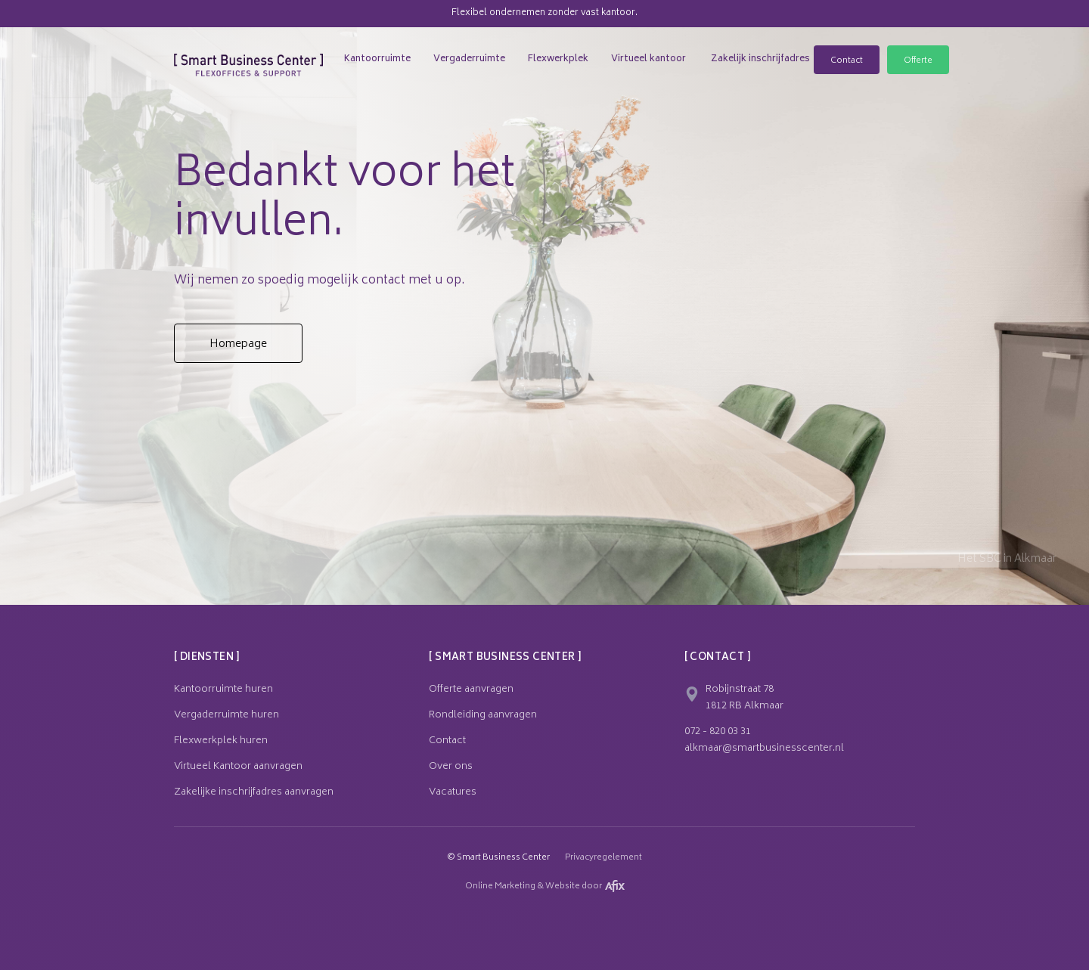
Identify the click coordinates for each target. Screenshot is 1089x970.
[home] (248, 50)
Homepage (238, 344)
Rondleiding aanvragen (483, 716)
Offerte (918, 61)
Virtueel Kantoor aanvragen (238, 767)
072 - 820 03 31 (717, 732)
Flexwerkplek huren (221, 741)
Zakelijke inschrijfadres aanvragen (254, 793)
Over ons (451, 767)
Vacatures (452, 793)
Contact (846, 61)
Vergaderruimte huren (226, 716)
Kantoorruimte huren (223, 690)
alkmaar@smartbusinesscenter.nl (764, 749)
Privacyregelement (603, 858)
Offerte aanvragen (471, 690)
